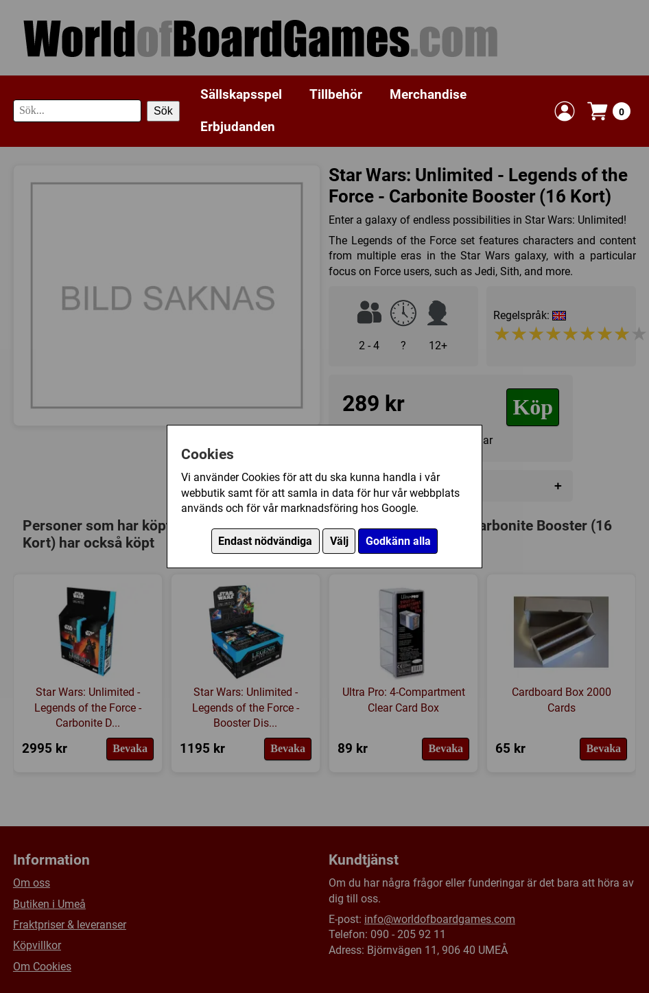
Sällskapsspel (241, 94)
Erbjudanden (237, 127)
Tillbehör (335, 94)
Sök (163, 111)
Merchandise (428, 94)
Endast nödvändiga (265, 541)
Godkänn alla (398, 541)
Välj (339, 541)
